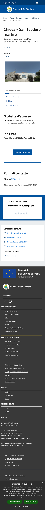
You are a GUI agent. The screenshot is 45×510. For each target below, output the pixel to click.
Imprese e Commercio (12, 351)
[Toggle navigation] (4, 9)
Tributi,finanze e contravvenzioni (16, 371)
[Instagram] (10, 301)
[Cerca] (40, 9)
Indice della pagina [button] (13, 90)
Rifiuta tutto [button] (31, 502)
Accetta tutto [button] (14, 502)
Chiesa (34, 18)
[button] (22, 506)
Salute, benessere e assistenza (15, 378)
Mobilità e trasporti (11, 355)
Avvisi (7, 399)
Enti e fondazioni (11, 321)
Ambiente (8, 375)
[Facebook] (5, 301)
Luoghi (27, 18)
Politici (7, 324)
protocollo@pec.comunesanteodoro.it (18, 443)
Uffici (6, 318)
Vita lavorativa (10, 348)
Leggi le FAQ (9, 462)
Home (4, 18)
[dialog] (22, 495)
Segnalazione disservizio (13, 458)
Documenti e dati (11, 331)
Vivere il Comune (16, 18)
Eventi (7, 411)
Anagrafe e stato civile (12, 341)
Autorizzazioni (10, 382)
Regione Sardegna (9, 2)
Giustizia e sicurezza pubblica (15, 368)
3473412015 (15, 179)
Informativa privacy (11, 479)
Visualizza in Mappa (22, 152)
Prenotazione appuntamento (15, 455)
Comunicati (9, 395)
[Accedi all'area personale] (37, 2)
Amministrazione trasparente (15, 475)
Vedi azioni (19, 48)
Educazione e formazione (13, 365)
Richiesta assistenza (12, 465)
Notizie (7, 392)
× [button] (42, 483)
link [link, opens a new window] (22, 497)
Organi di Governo (11, 311)
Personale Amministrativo (14, 328)
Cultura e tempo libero (12, 345)
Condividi (8, 48)
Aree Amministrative (12, 314)
